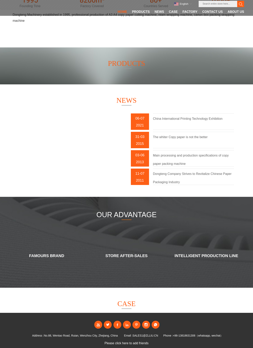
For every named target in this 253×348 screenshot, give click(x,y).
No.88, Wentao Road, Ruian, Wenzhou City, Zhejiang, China (81, 335)
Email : (128, 335)
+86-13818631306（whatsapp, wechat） (198, 335)
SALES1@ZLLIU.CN (145, 335)
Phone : (168, 335)
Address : (38, 335)
